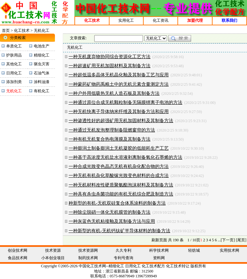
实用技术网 (229, 250)
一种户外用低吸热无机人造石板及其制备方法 (114, 93)
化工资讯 (160, 20)
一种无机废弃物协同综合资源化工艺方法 (109, 56)
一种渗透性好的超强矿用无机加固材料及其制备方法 (121, 120)
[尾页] (241, 240)
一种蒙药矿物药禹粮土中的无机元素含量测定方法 (119, 84)
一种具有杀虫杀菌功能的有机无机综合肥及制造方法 (121, 194)
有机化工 (41, 91)
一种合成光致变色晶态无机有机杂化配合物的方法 (119, 166)
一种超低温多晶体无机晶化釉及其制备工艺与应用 (119, 74)
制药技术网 (88, 258)
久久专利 (123, 250)
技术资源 (53, 250)
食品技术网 (17, 258)
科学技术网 (159, 250)
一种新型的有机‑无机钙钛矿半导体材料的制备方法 (119, 230)
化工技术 (22, 30)
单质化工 (14, 46)
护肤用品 (14, 55)
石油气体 (41, 73)
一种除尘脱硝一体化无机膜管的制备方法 (109, 212)
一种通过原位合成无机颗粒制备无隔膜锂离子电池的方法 (125, 102)
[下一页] (228, 240)
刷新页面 (159, 240)
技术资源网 (88, 250)
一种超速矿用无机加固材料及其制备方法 (109, 65)
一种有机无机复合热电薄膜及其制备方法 (109, 139)
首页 (6, 30)
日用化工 (14, 73)
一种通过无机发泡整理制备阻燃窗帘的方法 (112, 130)
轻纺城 (194, 250)
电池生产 (41, 46)
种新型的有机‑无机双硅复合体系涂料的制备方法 (117, 203)
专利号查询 (123, 258)
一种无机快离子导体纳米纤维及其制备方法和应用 (119, 111)
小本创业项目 (53, 258)
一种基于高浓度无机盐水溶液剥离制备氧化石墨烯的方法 (125, 157)
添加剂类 (14, 82)
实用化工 (126, 20)
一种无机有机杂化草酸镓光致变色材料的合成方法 (119, 175)
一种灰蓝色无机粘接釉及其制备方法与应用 (112, 221)
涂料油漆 (41, 82)
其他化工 (14, 64)
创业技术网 (17, 250)
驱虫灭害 (41, 64)
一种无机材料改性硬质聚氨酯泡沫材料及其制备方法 (121, 185)
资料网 (159, 258)
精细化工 (41, 55)
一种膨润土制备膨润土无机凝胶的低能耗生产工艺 (119, 148)
